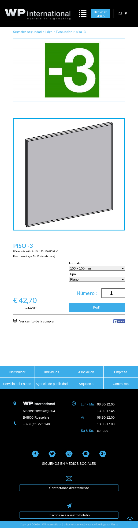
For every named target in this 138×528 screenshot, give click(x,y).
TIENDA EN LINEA (100, 14)
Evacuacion (64, 32)
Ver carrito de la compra (33, 321)
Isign (48, 32)
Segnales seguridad (27, 32)
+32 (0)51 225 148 (36, 424)
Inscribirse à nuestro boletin (69, 515)
